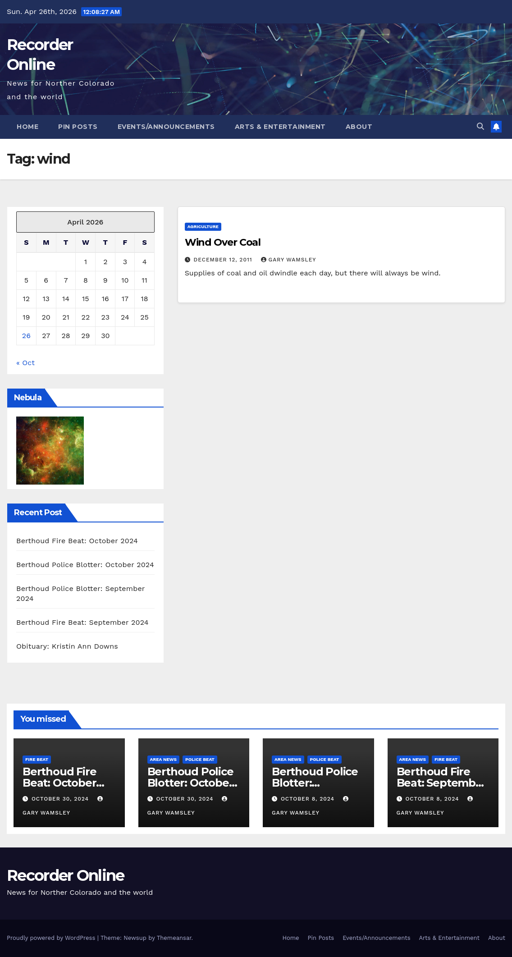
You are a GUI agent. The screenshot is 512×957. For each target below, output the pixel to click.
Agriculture (203, 226)
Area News (163, 759)
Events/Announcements (166, 127)
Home (27, 127)
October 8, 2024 (309, 799)
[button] (480, 126)
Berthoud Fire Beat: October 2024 (77, 540)
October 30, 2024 (61, 799)
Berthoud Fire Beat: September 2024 (82, 622)
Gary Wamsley (288, 259)
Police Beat (200, 759)
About (359, 127)
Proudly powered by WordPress (52, 937)
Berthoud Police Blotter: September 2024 (316, 783)
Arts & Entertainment (280, 127)
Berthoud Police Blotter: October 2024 (85, 564)
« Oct (25, 362)
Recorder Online (65, 875)
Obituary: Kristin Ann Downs (67, 646)
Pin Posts (78, 127)
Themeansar (174, 937)
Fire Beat (36, 759)
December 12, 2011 (224, 259)
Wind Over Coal (223, 242)
